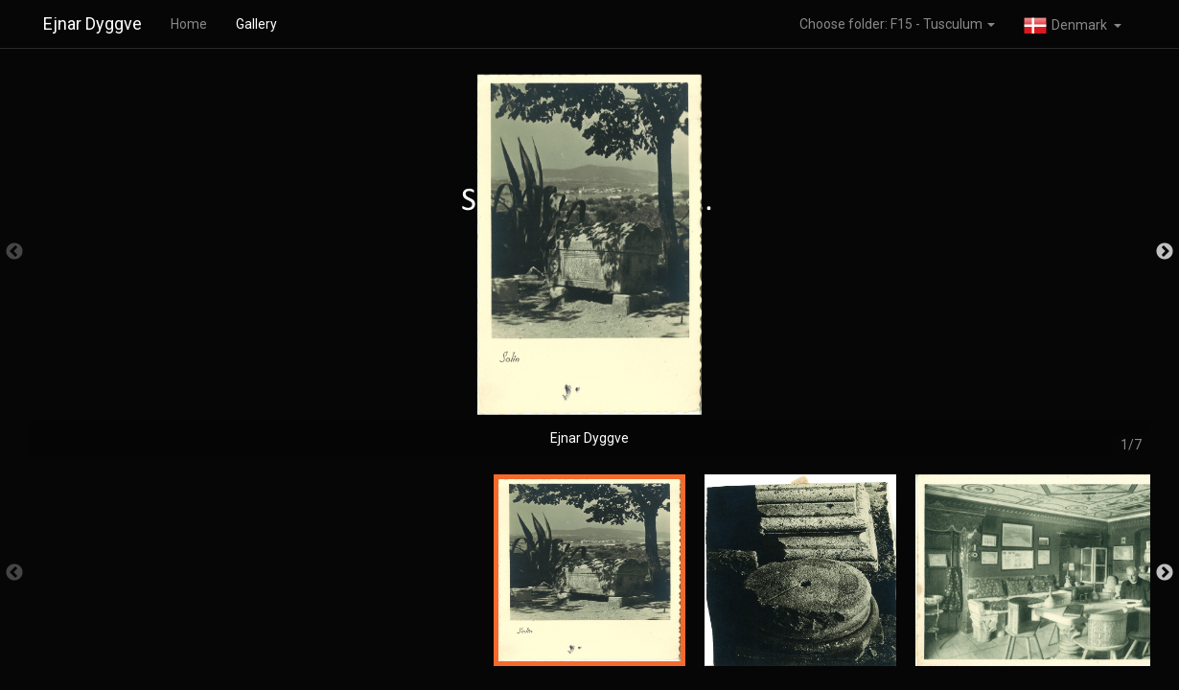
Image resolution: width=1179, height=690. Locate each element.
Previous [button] (14, 252)
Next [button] (1164, 252)
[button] (1072, 24)
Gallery (256, 24)
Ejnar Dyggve (92, 23)
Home (189, 24)
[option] (589, 261)
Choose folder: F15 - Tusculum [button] (897, 24)
